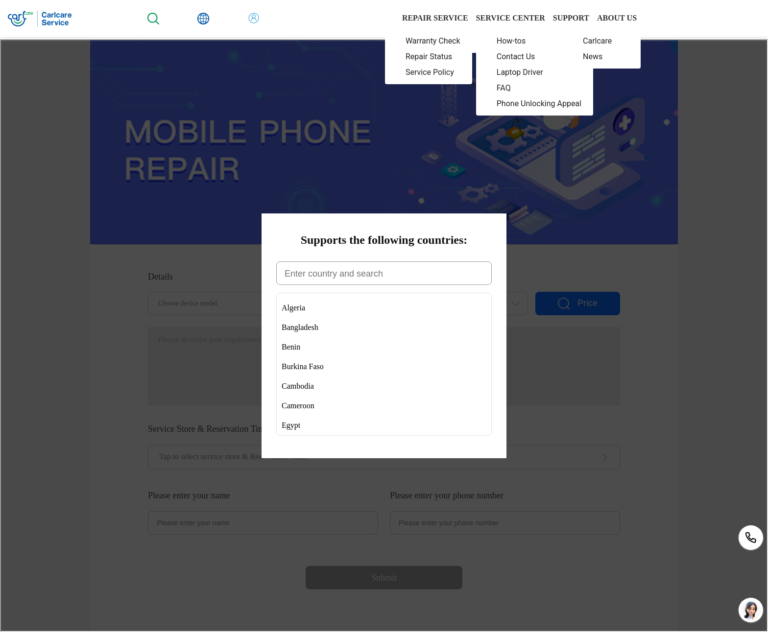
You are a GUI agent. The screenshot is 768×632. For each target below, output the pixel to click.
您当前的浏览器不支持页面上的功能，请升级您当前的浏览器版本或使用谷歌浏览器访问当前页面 (384, 335)
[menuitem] (428, 40)
